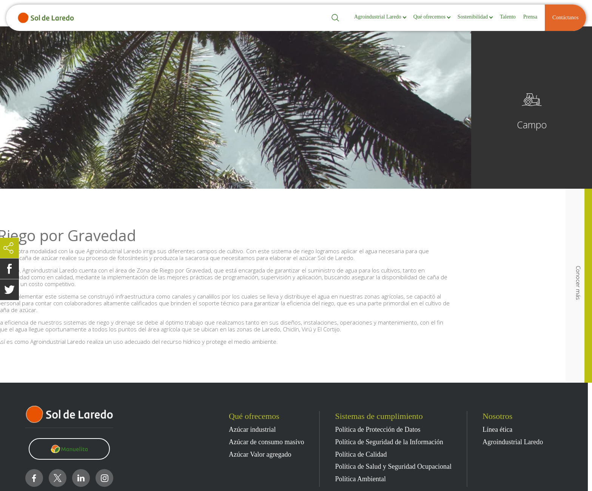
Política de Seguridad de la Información (389, 442)
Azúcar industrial (252, 429)
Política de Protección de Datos (377, 429)
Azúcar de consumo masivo (266, 442)
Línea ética (497, 429)
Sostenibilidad (473, 17)
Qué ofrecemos (429, 17)
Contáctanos (565, 17)
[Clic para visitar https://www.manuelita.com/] (69, 449)
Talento (508, 17)
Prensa (530, 17)
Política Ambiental (360, 479)
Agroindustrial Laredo (377, 17)
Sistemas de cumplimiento (378, 416)
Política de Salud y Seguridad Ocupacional (393, 466)
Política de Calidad (361, 454)
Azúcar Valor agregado (260, 454)
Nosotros (497, 416)
